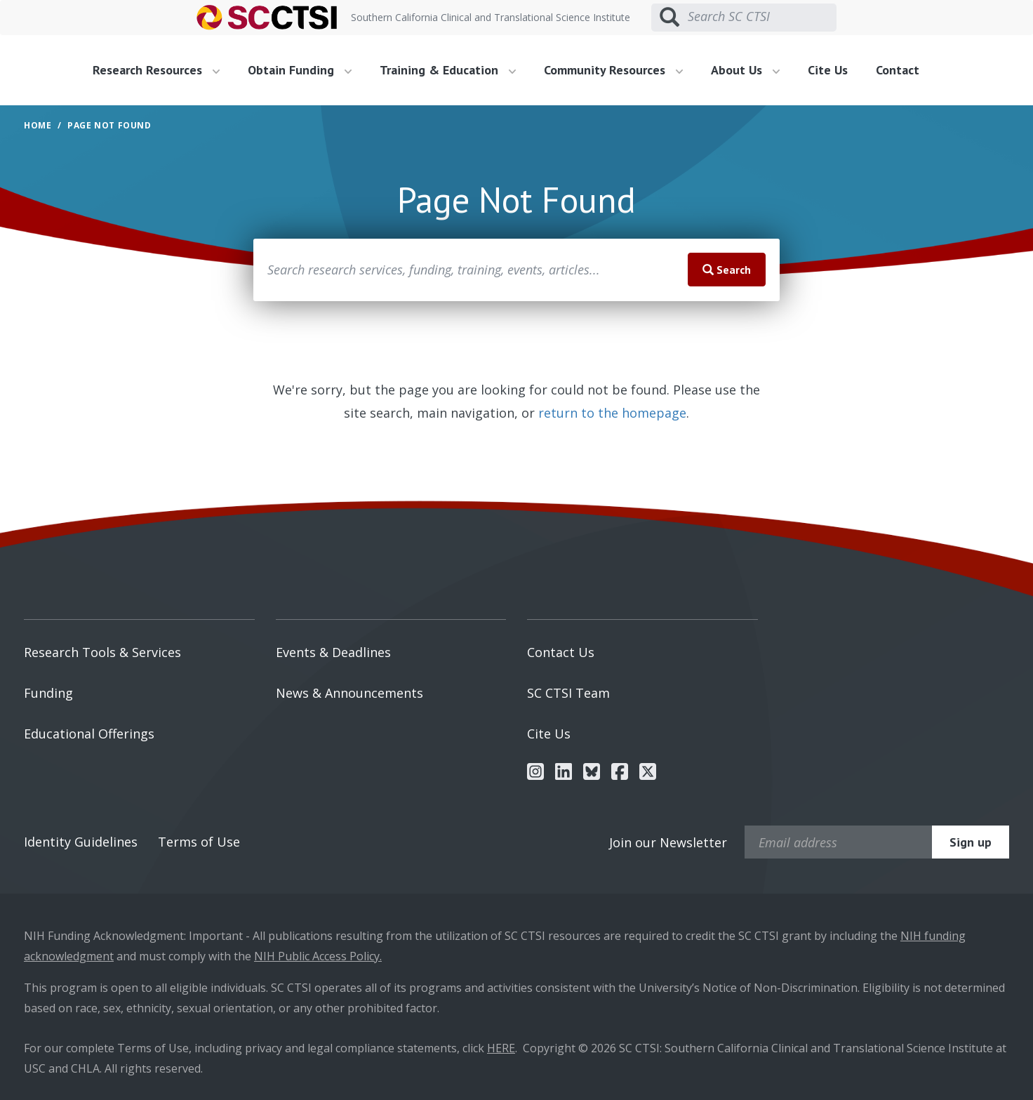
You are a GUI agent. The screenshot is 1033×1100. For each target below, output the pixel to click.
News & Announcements (349, 692)
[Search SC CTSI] (762, 17)
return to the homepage (612, 412)
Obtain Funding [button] (300, 70)
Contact (897, 70)
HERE (501, 1048)
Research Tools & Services (102, 652)
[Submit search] (669, 18)
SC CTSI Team (568, 692)
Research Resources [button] (156, 70)
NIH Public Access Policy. (318, 956)
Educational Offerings (89, 733)
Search (726, 270)
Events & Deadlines (333, 652)
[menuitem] (161, 70)
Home (37, 125)
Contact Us (560, 652)
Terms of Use (199, 841)
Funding (48, 692)
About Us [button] (745, 70)
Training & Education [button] (448, 70)
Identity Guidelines (81, 841)
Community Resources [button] (613, 70)
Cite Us (828, 70)
